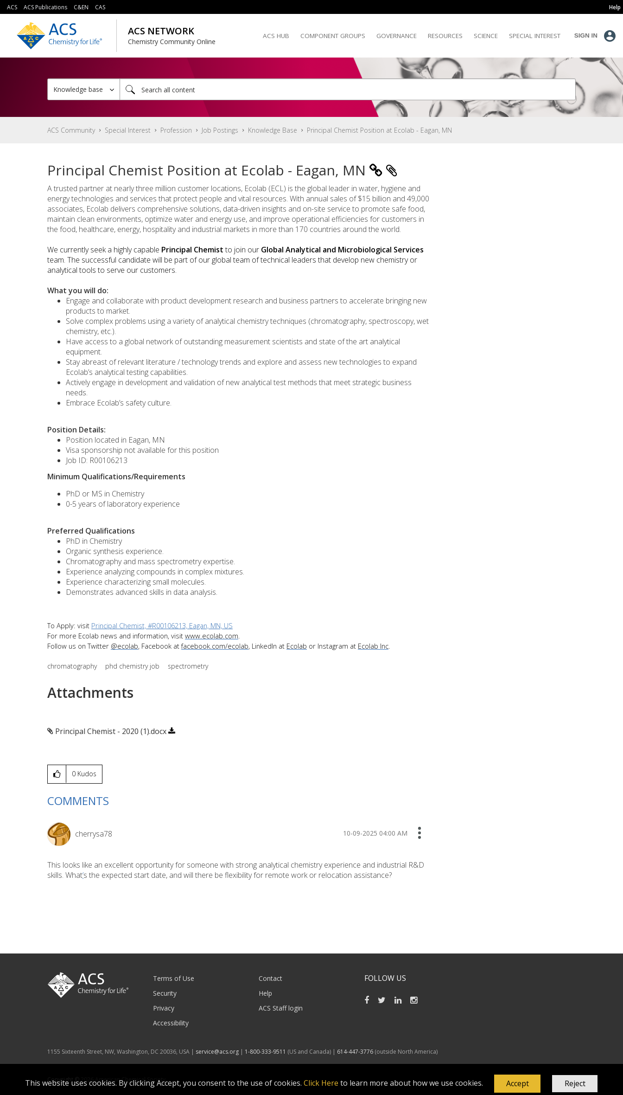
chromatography (72, 666)
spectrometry (188, 666)
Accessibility (171, 1022)
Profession (176, 130)
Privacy (163, 1008)
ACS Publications (45, 7)
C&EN (81, 7)
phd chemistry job (132, 666)
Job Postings (220, 130)
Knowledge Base (272, 130)
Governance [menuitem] (396, 36)
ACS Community (71, 130)
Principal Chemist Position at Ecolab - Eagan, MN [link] (379, 130)
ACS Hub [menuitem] (276, 36)
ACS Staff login (281, 1008)
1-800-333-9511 (265, 1052)
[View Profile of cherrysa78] (93, 834)
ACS (12, 7)
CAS (100, 7)
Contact (270, 978)
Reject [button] (575, 1083)
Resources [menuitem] (445, 36)
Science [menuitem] (486, 36)
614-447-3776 (356, 1052)
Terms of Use (173, 978)
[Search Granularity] (84, 89)
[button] (517, 1084)
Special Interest (128, 130)
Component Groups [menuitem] (332, 36)
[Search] (348, 89)
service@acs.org (217, 1052)
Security (165, 993)
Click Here (321, 1083)
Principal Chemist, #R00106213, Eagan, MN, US (162, 625)
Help (265, 993)
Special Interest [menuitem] (534, 36)
